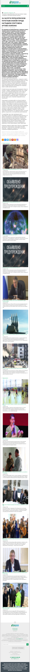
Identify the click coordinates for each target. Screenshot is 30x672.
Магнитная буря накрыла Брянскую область (10, 234)
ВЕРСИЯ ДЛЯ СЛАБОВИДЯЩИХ (18, 648)
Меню (3, 6)
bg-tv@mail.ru (19, 638)
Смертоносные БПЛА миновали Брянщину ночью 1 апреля (12, 169)
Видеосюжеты (5, 378)
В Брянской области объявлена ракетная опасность (11, 202)
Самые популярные (6, 143)
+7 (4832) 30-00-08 (15, 657)
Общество (13, 27)
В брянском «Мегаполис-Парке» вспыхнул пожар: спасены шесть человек (15, 368)
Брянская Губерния (14, 629)
